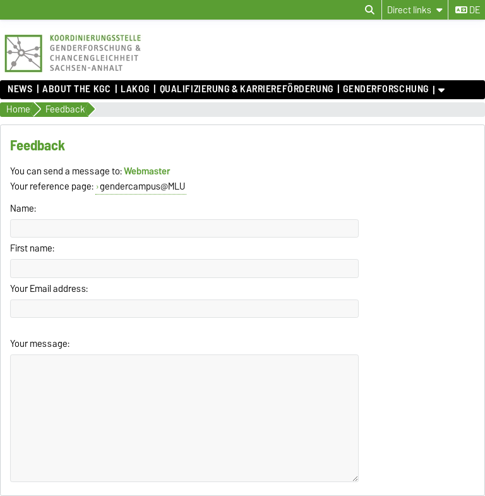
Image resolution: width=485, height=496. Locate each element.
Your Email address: (49, 288)
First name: (32, 248)
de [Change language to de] (467, 10)
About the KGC (76, 89)
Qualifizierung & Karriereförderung (246, 89)
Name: (23, 208)
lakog (135, 89)
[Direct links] (415, 10)
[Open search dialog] (370, 10)
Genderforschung (385, 89)
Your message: (39, 343)
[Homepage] (72, 74)
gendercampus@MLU (142, 186)
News (20, 89)
